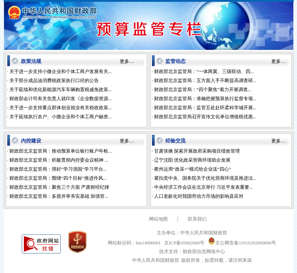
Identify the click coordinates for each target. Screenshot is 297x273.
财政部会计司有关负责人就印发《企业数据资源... (60, 98)
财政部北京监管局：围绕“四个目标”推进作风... (57, 178)
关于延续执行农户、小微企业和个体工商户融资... (60, 116)
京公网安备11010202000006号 (242, 243)
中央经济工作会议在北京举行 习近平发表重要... (203, 187)
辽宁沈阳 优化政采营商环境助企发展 (192, 160)
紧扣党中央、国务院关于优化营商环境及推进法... (205, 178)
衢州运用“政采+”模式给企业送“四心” (192, 169)
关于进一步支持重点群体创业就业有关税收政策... (60, 107)
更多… (127, 61)
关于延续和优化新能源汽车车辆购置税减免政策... (60, 89)
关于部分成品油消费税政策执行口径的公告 (54, 80)
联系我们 (197, 219)
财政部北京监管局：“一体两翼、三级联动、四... (204, 71)
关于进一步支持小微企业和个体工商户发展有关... (60, 71)
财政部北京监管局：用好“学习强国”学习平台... (57, 169)
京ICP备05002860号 (183, 243)
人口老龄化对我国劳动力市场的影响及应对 (198, 196)
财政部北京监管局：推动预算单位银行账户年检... (60, 151)
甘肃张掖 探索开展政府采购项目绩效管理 (197, 151)
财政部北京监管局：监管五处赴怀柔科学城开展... (205, 107)
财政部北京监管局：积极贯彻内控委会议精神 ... (58, 160)
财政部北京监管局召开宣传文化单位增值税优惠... (205, 116)
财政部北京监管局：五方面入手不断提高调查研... (205, 80)
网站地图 (158, 219)
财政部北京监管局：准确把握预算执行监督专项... (205, 98)
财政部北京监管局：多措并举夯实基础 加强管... (58, 196)
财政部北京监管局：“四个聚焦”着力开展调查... (202, 89)
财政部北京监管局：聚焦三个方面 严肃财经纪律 (59, 187)
